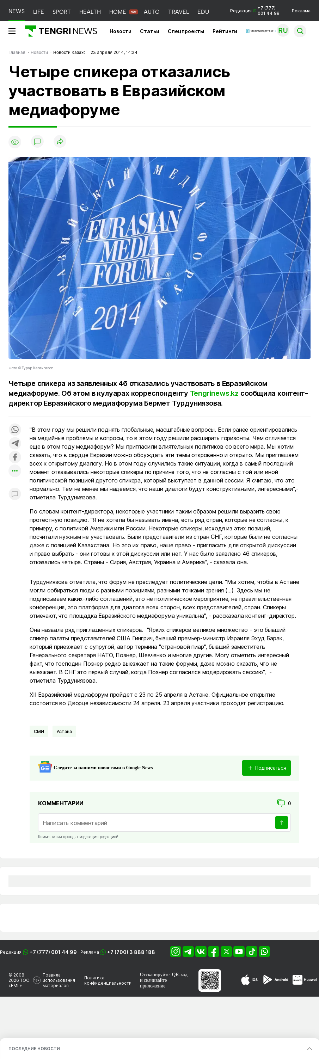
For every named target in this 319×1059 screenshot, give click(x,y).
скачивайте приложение (153, 983)
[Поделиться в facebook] (14, 457)
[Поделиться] (60, 142)
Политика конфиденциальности (107, 980)
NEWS (16, 11)
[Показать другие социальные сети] (14, 471)
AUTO (152, 11)
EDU (203, 11)
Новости (120, 31)
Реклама (301, 10)
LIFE (38, 11)
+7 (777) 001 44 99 (53, 952)
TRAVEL (178, 11)
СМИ (39, 731)
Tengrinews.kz (214, 393)
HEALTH (90, 11)
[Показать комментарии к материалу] (14, 494)
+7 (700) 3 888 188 (131, 952)
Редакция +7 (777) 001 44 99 (255, 10)
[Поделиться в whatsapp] (14, 430)
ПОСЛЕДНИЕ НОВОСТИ (34, 1048)
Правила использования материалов (59, 980)
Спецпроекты (186, 31)
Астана (64, 731)
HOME (117, 11)
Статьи (149, 31)
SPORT (62, 11)
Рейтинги (225, 31)
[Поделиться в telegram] (14, 444)
